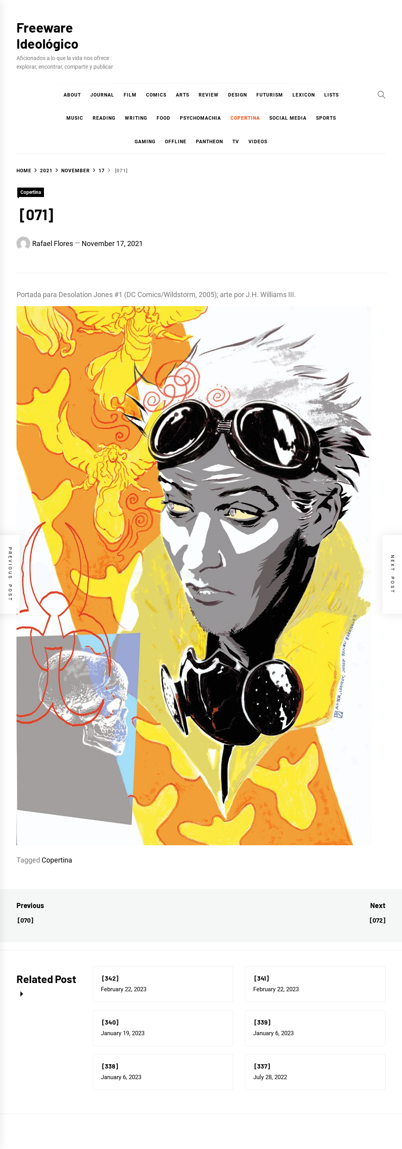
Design (237, 95)
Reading (104, 118)
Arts (182, 95)
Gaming (145, 141)
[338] (109, 1066)
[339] (261, 1022)
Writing (136, 118)
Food (163, 118)
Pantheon (209, 141)
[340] (110, 1022)
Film (130, 95)
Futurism (269, 95)
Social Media (288, 118)
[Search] (382, 95)
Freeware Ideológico (47, 35)
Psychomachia (200, 118)
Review (209, 95)
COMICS (156, 95)
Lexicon (303, 95)
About (72, 95)
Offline (175, 141)
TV (235, 141)
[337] (261, 1066)
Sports (326, 118)
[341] (261, 978)
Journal (102, 95)
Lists (331, 95)
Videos (258, 141)
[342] (110, 978)
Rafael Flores (52, 243)
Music (74, 118)
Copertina (245, 118)
